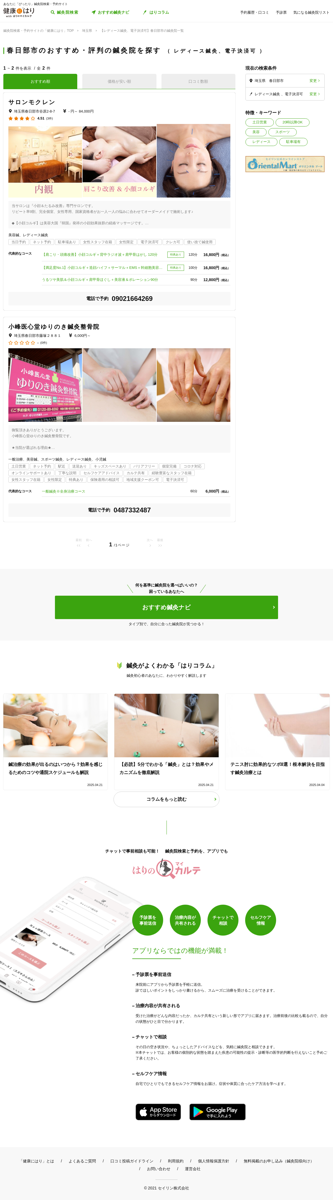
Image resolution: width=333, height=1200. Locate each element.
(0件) (43, 342)
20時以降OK (293, 122)
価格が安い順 (119, 81)
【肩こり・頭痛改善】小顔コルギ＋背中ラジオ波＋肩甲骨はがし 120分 (100, 254)
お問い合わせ (158, 1169)
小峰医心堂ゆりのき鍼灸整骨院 (54, 326)
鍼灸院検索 (67, 12)
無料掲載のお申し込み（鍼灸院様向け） (279, 1161)
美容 (256, 132)
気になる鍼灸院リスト (311, 12)
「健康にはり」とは (36, 1161)
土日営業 (259, 122)
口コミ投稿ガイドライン (131, 1161)
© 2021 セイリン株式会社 (166, 1188)
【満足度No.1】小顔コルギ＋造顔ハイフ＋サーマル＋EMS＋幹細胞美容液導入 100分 (103, 267)
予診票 (281, 12)
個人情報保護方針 (213, 1161)
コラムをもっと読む (166, 799)
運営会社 (193, 1169)
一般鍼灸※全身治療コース (65, 491)
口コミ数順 (198, 81)
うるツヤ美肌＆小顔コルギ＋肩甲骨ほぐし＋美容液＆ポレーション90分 (102, 279)
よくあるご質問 (82, 1161)
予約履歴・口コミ (254, 12)
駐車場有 (293, 142)
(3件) (49, 118)
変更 (313, 80)
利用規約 (176, 1161)
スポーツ (282, 132)
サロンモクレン (32, 102)
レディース (261, 142)
